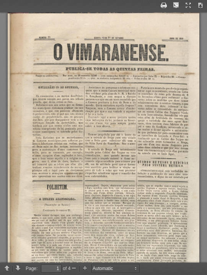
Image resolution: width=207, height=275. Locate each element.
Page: (31, 268)
